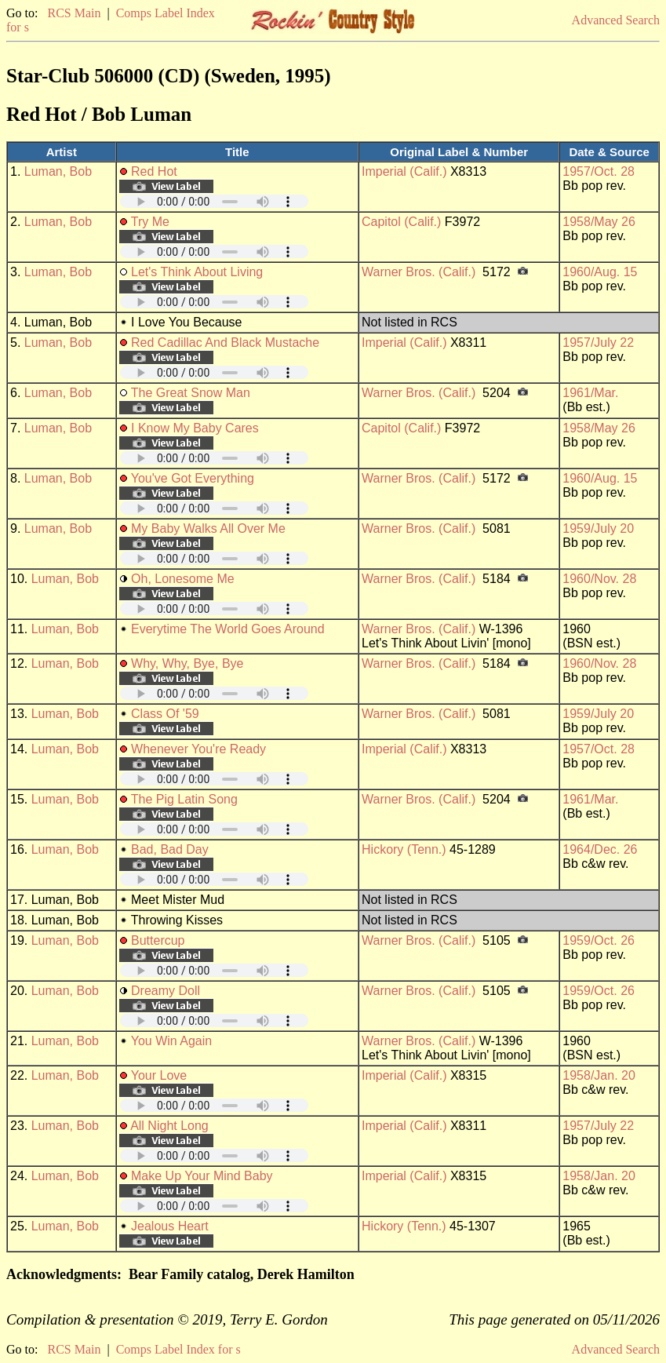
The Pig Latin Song (184, 799)
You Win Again (171, 1041)
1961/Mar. (590, 392)
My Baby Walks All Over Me (208, 528)
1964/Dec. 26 (599, 849)
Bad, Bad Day (170, 849)
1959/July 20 (598, 528)
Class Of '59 (165, 713)
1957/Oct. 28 (598, 171)
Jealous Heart (170, 1226)
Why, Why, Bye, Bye (187, 663)
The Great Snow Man (190, 392)
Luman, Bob (58, 171)
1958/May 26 (598, 221)
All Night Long (169, 1125)
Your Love (159, 1075)
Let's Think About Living (197, 272)
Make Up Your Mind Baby (202, 1176)
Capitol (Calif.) (401, 221)
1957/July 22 (598, 342)
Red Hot (154, 171)
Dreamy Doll (165, 990)
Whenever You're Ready (198, 749)
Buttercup (157, 940)
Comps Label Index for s (178, 1349)
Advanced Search (616, 20)
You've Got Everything (192, 478)
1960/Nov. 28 (599, 578)
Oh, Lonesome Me (183, 578)
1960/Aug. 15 (599, 272)
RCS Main (73, 13)
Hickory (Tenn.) (404, 849)
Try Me (150, 221)
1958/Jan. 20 (598, 1075)
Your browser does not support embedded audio (214, 201)
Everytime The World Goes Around (228, 629)
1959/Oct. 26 (598, 940)
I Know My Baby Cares (195, 428)
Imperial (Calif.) (404, 171)
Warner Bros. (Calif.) (418, 272)
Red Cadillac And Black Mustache (225, 342)
